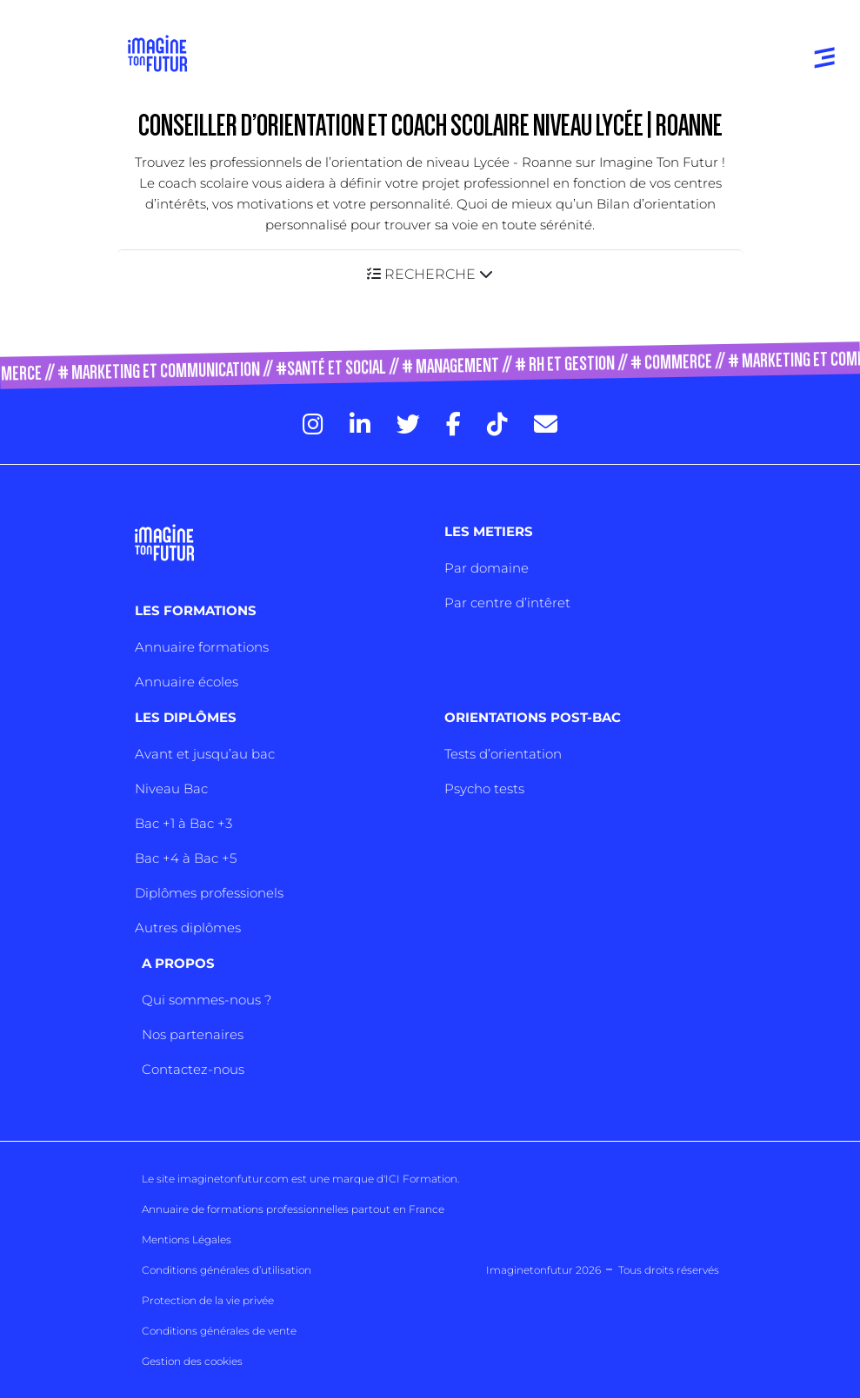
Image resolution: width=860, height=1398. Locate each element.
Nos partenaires (192, 1034)
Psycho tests (484, 788)
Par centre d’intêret (507, 602)
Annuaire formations (202, 647)
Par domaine (486, 568)
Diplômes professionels (209, 893)
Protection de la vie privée (208, 1300)
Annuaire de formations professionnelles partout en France (293, 1209)
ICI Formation (421, 1178)
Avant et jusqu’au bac (205, 753)
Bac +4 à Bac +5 (186, 858)
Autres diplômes (188, 927)
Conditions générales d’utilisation (226, 1269)
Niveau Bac (171, 788)
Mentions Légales (186, 1239)
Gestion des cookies (192, 1361)
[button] (430, 274)
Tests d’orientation (503, 753)
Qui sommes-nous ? (206, 999)
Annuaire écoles (186, 681)
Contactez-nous (193, 1069)
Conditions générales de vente (219, 1330)
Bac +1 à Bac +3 (183, 823)
